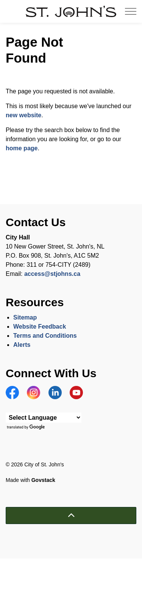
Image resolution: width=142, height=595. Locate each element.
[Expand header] (130, 11)
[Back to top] (71, 515)
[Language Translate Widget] (43, 417)
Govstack (43, 480)
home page (21, 148)
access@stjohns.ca (52, 274)
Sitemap (25, 317)
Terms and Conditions (45, 335)
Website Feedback (39, 326)
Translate (26, 427)
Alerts (21, 345)
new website (23, 115)
